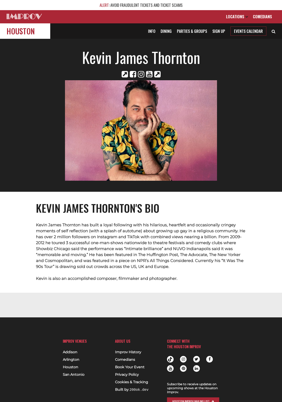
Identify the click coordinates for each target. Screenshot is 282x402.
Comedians (262, 16)
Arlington (71, 359)
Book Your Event (130, 367)
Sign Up (218, 31)
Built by (131, 390)
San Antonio (73, 374)
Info (151, 31)
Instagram (183, 359)
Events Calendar (248, 31)
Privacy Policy (127, 374)
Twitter (196, 359)
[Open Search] (273, 31)
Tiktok (170, 359)
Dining (166, 31)
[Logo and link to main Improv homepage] (24, 16)
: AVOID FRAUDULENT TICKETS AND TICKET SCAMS (141, 5)
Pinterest (183, 368)
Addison (70, 352)
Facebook (209, 359)
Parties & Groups (192, 31)
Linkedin (196, 368)
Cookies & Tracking (131, 382)
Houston (21, 31)
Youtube (170, 368)
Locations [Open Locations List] (237, 16)
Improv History (128, 352)
